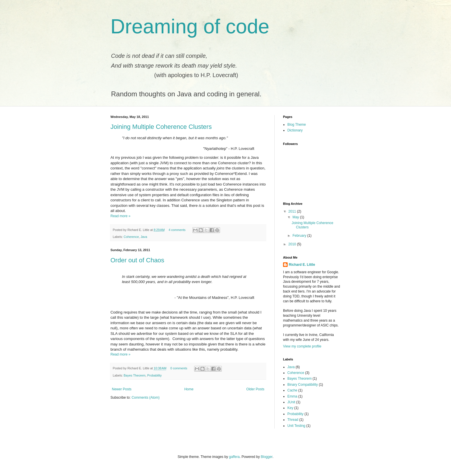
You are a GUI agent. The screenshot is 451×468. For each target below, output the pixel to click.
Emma (292, 396)
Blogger (267, 457)
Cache (292, 390)
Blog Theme (296, 125)
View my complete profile (302, 346)
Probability (154, 375)
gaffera (234, 457)
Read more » (120, 216)
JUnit (291, 402)
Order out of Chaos (137, 260)
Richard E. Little (302, 265)
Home (189, 389)
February (300, 236)
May (296, 217)
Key (290, 408)
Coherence (131, 236)
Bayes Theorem (135, 375)
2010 (292, 244)
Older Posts (255, 389)
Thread (292, 420)
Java (144, 236)
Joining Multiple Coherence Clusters (161, 126)
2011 (292, 211)
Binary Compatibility (302, 385)
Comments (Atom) (145, 398)
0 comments (178, 368)
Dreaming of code (190, 26)
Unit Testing (296, 426)
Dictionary (295, 130)
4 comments (177, 230)
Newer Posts (121, 389)
